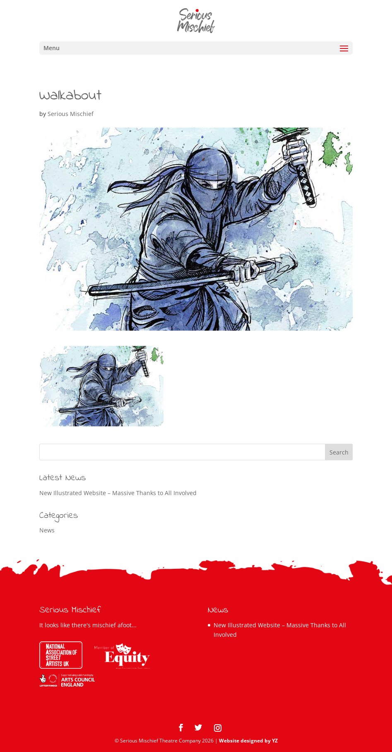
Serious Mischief (71, 114)
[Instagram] (217, 728)
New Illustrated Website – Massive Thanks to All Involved (118, 493)
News (47, 530)
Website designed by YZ (248, 740)
